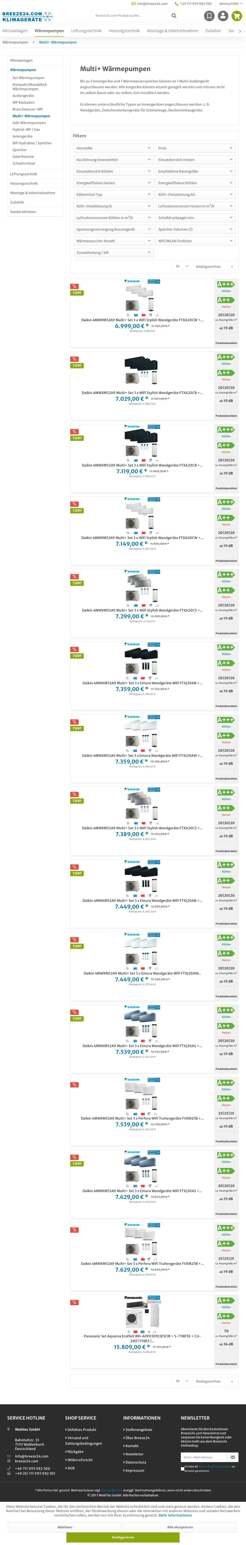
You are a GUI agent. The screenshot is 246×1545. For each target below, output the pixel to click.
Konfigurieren (123, 1537)
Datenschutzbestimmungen (215, 1466)
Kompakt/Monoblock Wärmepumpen (30, 86)
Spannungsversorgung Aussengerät (106, 229)
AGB (70, 1468)
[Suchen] (174, 15)
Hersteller (85, 148)
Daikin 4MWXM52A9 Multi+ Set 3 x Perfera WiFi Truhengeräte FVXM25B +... (142, 1118)
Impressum (133, 1470)
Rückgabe (74, 1452)
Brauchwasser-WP (28, 109)
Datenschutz (134, 1462)
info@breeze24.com (32, 1456)
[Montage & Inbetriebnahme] (172, 31)
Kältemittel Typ (89, 194)
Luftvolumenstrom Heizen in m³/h (186, 206)
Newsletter (133, 1454)
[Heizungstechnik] (124, 31)
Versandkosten (112, 1490)
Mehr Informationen (175, 1515)
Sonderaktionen (23, 212)
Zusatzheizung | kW (93, 252)
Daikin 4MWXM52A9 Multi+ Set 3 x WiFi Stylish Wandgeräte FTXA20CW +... (142, 320)
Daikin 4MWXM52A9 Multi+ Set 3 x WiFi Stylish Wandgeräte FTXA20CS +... (142, 610)
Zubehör (17, 202)
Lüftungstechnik (23, 174)
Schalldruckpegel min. (176, 218)
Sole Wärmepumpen (29, 123)
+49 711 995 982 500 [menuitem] (193, 4)
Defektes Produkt (80, 1430)
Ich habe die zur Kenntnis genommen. (209, 1468)
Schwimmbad (24, 163)
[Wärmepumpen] (49, 31)
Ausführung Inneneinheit (97, 160)
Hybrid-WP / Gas (26, 129)
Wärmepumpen (23, 70)
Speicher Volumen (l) (175, 229)
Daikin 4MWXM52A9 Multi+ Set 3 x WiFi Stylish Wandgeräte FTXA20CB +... (142, 393)
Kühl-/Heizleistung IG (94, 206)
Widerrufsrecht (79, 1460)
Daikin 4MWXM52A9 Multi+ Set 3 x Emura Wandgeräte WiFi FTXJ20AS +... (142, 1046)
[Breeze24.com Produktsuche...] (135, 15)
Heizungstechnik (24, 183)
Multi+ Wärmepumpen (31, 116)
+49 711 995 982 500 (32, 1468)
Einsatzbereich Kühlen (95, 171)
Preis (162, 148)
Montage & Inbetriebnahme (32, 193)
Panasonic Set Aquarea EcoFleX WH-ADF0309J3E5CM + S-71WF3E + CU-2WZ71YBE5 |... (142, 1338)
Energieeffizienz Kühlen (177, 183)
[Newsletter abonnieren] (233, 1457)
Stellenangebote (137, 1430)
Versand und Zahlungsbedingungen (83, 1441)
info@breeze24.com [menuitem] (150, 4)
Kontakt (131, 1446)
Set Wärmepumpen (28, 78)
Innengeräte (23, 136)
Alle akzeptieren (180, 1527)
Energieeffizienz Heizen (96, 183)
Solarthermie (23, 156)
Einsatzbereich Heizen (176, 160)
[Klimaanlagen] (15, 31)
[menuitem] (135, 15)
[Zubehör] (213, 31)
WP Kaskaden (24, 102)
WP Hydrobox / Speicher (32, 143)
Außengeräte (23, 96)
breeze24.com (26, 1461)
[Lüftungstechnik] (86, 31)
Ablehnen (64, 1527)
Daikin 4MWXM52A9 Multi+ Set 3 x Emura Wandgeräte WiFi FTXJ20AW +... (142, 755)
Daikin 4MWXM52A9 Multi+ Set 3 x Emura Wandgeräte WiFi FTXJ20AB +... (142, 683)
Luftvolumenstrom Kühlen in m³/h (105, 218)
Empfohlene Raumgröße (178, 171)
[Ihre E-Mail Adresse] (204, 1457)
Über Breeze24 (136, 1438)
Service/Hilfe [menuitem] (229, 4)
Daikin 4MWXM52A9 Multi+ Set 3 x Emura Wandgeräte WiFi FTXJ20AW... (142, 973)
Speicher (20, 150)
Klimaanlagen (21, 60)
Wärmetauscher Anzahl (96, 241)
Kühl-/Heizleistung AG (176, 194)
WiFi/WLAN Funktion (175, 241)
